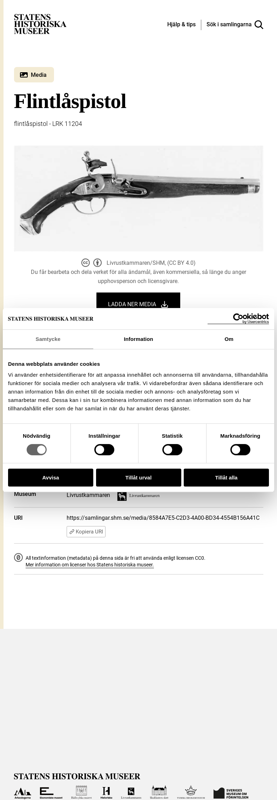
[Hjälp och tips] (181, 24)
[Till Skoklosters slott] (159, 792)
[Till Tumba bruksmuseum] (191, 792)
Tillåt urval (139, 477)
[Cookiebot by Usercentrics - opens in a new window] (238, 318)
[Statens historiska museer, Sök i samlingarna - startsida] (40, 23)
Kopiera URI (86, 532)
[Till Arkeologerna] (22, 792)
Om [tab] (228, 339)
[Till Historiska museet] (106, 792)
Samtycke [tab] (48, 339)
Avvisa (50, 477)
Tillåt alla (226, 477)
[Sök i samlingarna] (235, 24)
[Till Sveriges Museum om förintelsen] (231, 792)
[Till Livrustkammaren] (131, 792)
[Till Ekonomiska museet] (51, 792)
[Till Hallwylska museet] (81, 792)
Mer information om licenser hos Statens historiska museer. (90, 564)
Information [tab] (138, 339)
